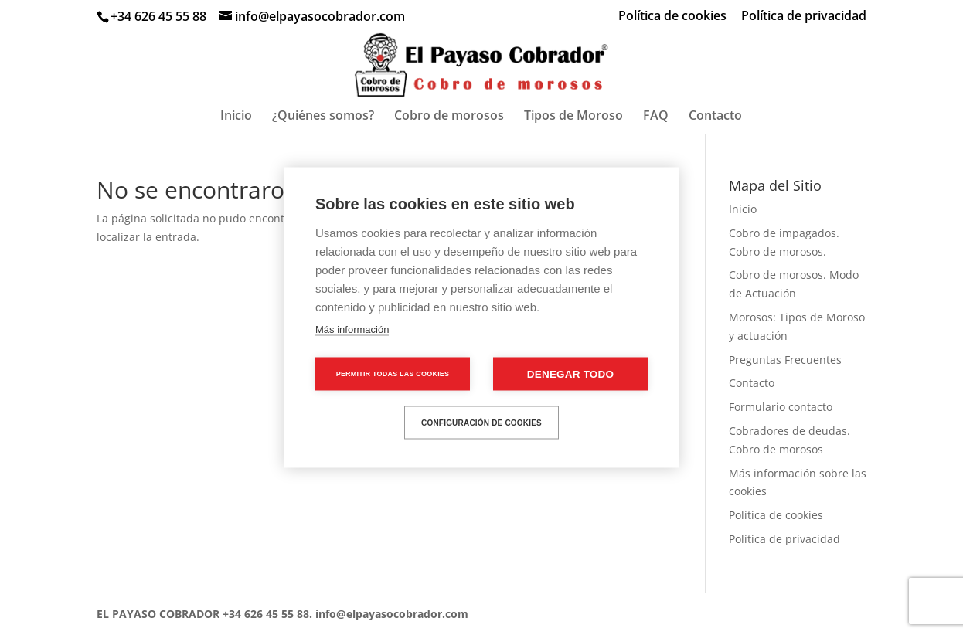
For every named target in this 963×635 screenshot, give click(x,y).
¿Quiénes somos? (323, 117)
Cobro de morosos (449, 117)
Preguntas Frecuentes (785, 359)
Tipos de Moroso (573, 117)
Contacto (715, 117)
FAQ (656, 117)
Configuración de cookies (481, 422)
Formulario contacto (780, 406)
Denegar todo (570, 374)
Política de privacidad (803, 16)
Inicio (236, 117)
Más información (352, 329)
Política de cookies (672, 16)
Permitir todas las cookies (393, 374)
